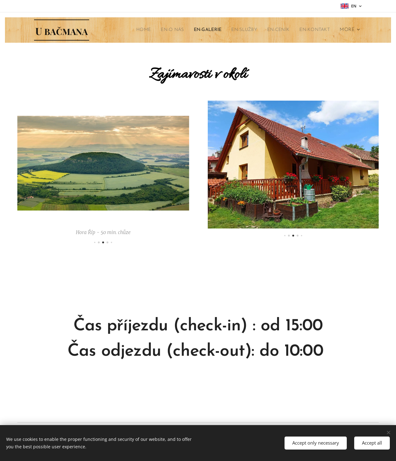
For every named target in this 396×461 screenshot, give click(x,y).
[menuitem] (132, 30)
